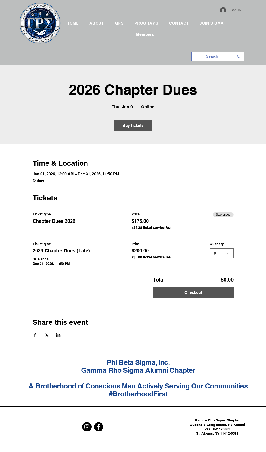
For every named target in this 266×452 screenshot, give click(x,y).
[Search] (212, 56)
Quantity (217, 244)
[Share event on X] (46, 335)
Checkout (193, 292)
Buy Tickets (133, 125)
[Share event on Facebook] (35, 335)
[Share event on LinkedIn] (58, 335)
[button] (119, 23)
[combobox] (222, 253)
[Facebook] (98, 426)
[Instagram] (87, 426)
